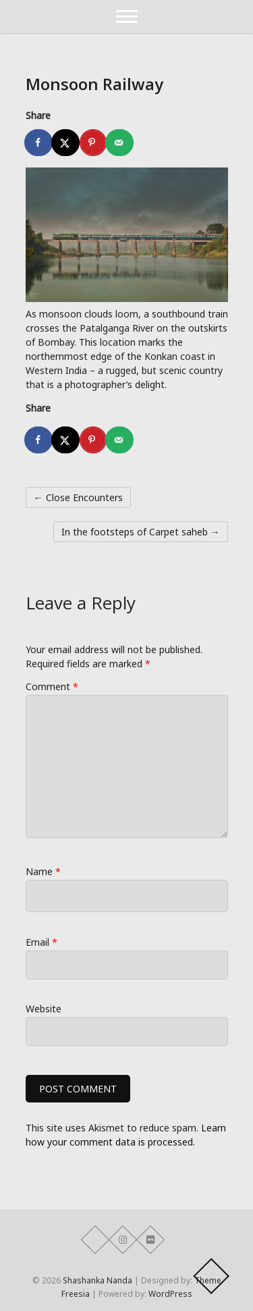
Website (43, 1008)
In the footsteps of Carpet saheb (140, 531)
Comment (52, 686)
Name (43, 871)
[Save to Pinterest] (93, 142)
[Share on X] (66, 142)
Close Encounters (78, 497)
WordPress (170, 1294)
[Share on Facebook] (39, 142)
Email (41, 942)
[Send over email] (120, 142)
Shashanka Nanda (97, 1280)
